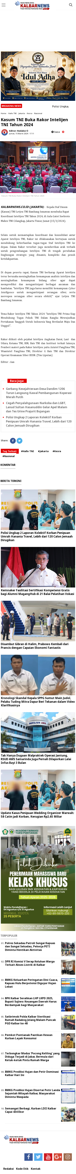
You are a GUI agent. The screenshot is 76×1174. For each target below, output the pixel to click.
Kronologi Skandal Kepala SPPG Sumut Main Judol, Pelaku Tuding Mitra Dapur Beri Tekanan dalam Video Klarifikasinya (38, 701)
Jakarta (21, 113)
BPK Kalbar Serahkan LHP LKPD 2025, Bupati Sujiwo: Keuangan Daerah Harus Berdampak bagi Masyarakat (31, 1001)
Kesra (29, 113)
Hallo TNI (12, 113)
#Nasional (8, 456)
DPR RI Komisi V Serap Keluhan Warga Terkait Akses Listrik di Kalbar (30, 963)
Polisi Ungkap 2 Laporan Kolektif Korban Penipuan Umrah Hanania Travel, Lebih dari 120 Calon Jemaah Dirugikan (39, 421)
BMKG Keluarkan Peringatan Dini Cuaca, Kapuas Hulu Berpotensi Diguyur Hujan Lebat (31, 983)
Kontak (35, 1169)
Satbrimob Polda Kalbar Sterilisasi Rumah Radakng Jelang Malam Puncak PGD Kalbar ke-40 (30, 1020)
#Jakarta (43, 451)
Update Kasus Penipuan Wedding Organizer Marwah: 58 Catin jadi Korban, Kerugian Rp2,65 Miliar (37, 814)
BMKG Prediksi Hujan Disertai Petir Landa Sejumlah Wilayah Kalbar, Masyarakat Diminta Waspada (32, 1093)
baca (55, 131)
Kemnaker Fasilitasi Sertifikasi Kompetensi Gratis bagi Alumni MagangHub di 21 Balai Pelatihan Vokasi (37, 592)
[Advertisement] (38, 25)
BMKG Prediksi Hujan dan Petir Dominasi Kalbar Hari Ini (32, 1073)
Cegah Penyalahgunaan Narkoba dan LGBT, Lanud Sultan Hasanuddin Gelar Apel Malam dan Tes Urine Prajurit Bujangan (36, 407)
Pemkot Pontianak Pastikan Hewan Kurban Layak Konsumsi (28, 1036)
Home (3, 113)
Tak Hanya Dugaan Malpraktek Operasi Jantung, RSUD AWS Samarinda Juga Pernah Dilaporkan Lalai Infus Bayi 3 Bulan (36, 759)
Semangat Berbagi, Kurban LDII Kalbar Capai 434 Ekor (30, 1110)
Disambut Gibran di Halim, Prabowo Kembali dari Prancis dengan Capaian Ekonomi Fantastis (35, 646)
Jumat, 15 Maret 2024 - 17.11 (21, 133)
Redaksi (8, 1169)
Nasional (38, 113)
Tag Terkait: (9, 451)
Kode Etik (22, 1169)
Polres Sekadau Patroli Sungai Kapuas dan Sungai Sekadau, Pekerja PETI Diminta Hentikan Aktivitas (30, 946)
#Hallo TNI (27, 451)
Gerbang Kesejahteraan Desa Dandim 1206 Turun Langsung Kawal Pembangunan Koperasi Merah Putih (39, 393)
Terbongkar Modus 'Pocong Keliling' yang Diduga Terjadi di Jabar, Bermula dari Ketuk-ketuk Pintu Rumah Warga (32, 1057)
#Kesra (57, 451)
